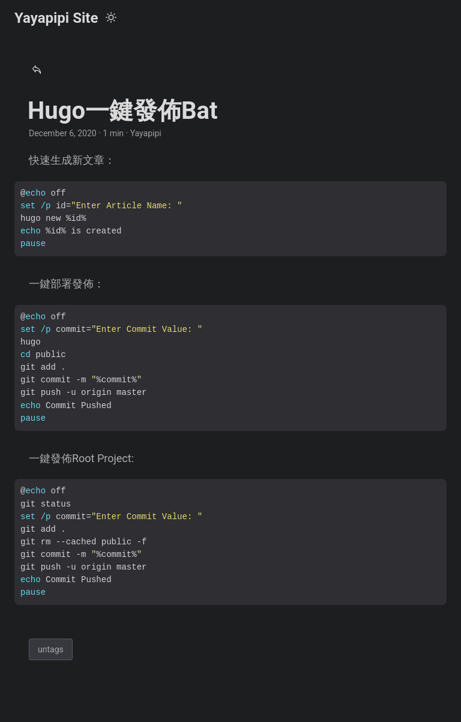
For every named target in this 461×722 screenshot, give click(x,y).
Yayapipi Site (56, 18)
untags (51, 649)
